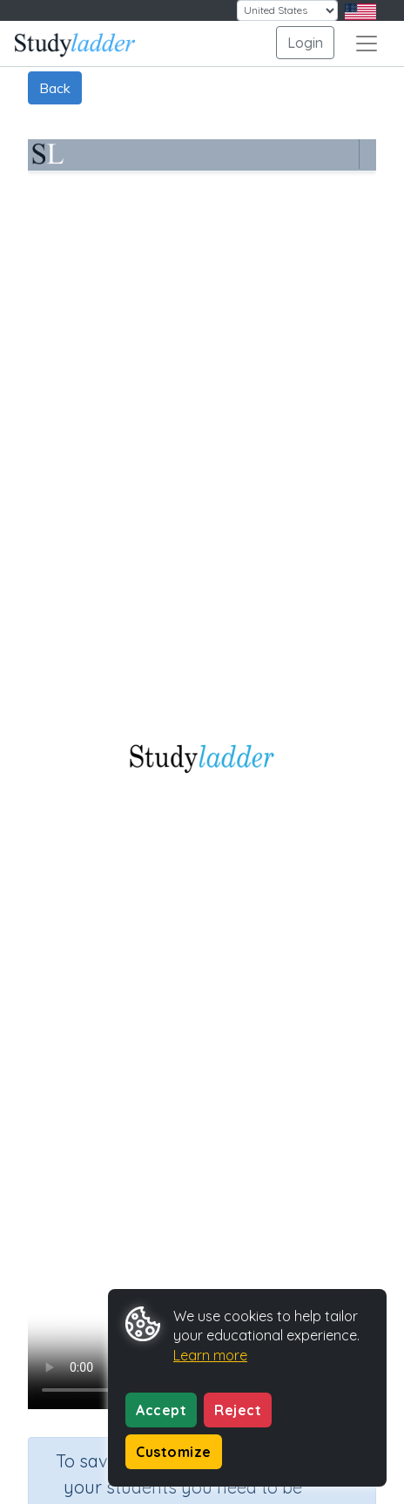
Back (55, 88)
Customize (174, 1451)
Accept (161, 1410)
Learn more (210, 1355)
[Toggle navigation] (366, 43)
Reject (237, 1410)
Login (305, 42)
